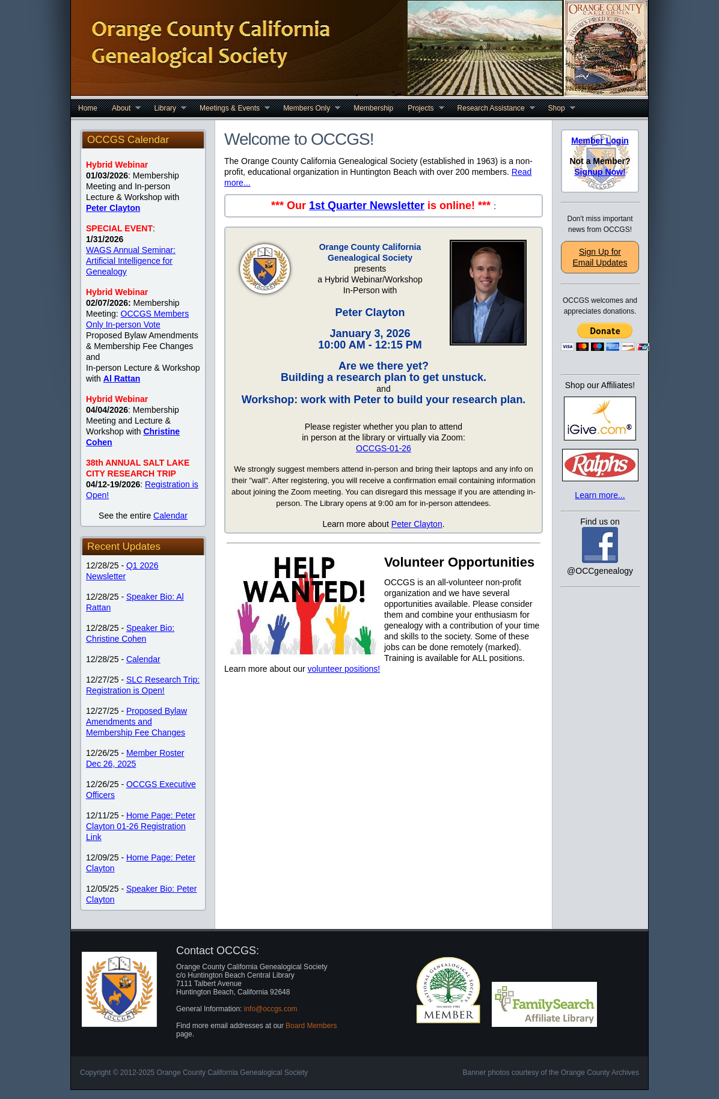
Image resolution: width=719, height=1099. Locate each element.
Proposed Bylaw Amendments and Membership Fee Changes (136, 721)
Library (166, 108)
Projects (422, 108)
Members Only (308, 108)
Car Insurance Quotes (438, 1080)
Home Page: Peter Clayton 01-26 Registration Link (140, 826)
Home (87, 108)
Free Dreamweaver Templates (292, 1080)
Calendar (170, 515)
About (123, 108)
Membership (373, 108)
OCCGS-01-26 (383, 448)
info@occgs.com (271, 1009)
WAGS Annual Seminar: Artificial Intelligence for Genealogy (131, 260)
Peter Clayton (416, 524)
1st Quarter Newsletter (366, 205)
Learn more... (600, 495)
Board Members (311, 1025)
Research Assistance (492, 108)
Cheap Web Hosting (371, 1080)
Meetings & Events (231, 108)
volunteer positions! (344, 669)
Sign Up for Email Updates (599, 257)
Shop (558, 108)
